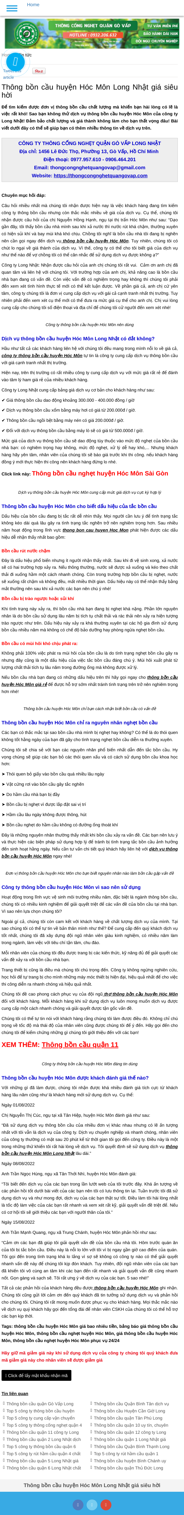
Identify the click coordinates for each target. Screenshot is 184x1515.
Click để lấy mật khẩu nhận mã (36, 1375)
